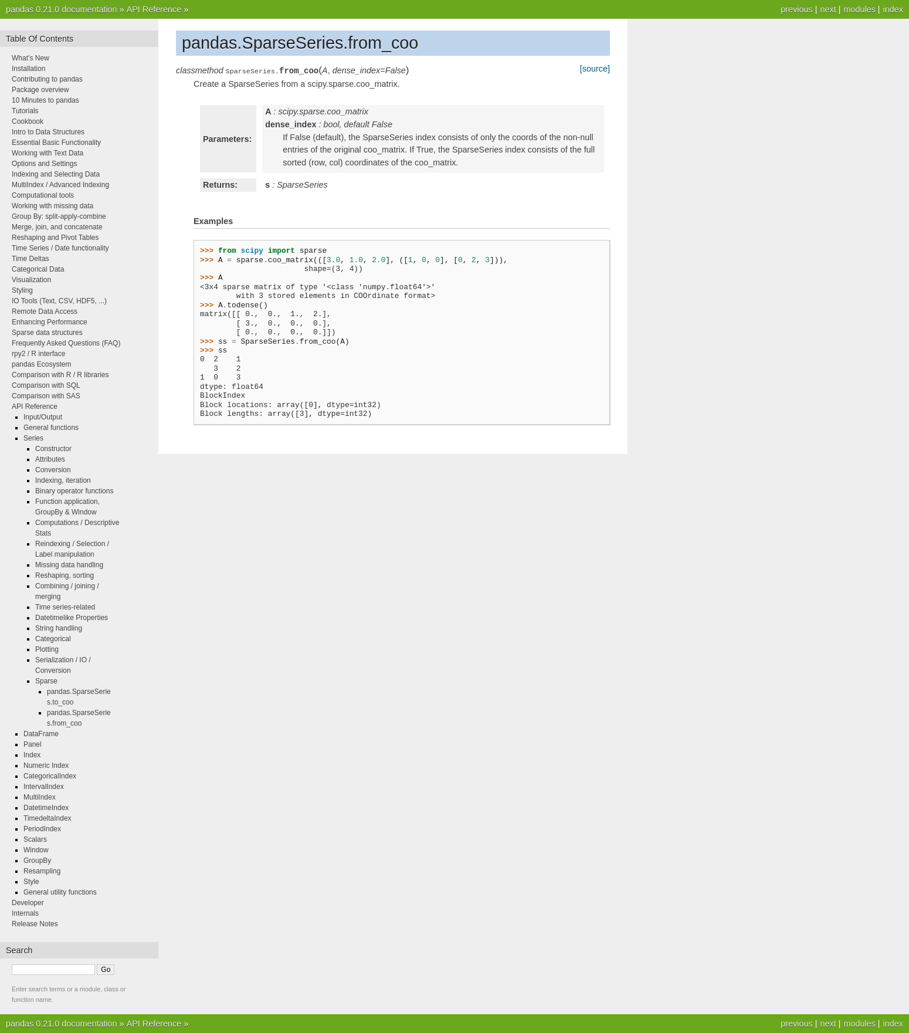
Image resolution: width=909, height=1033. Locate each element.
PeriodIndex (42, 829)
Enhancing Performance (49, 322)
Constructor (53, 449)
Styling (22, 290)
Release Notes (35, 924)
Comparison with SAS (46, 396)
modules (859, 9)
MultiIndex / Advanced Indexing (60, 185)
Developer (28, 903)
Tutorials (25, 111)
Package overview (40, 90)
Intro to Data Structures (48, 132)
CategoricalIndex (49, 776)
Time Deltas (30, 259)
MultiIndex (39, 797)
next (828, 9)
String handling (58, 628)
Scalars (35, 839)
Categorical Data (38, 269)
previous (796, 9)
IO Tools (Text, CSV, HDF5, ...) (59, 301)
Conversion (53, 470)
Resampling (41, 871)
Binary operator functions (74, 491)
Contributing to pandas (47, 79)
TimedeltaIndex (47, 818)
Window (36, 850)
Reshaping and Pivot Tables (55, 237)
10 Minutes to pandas (45, 100)
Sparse (46, 681)
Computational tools (43, 195)
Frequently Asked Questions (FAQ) (66, 343)
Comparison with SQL (46, 385)
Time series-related (65, 607)
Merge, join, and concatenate (57, 227)
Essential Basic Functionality (56, 142)
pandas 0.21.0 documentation (61, 9)
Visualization (31, 280)
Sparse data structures (47, 332)
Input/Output (42, 417)
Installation (28, 69)
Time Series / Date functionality (60, 248)
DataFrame (41, 734)
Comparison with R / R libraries (60, 375)
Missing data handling (69, 565)
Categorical (53, 639)
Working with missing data (52, 206)
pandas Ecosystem (41, 364)
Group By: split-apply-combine (59, 216)
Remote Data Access (44, 311)
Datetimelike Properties (71, 618)
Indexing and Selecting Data (56, 174)
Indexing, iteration (63, 480)
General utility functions (60, 892)
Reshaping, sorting (64, 575)
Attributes (50, 459)
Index (31, 755)
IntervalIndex (43, 787)
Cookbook (27, 121)
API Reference (154, 9)
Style (31, 882)
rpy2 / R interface (38, 354)
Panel (32, 744)
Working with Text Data (47, 153)
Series (33, 438)
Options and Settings (44, 164)
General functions (51, 428)
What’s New (30, 58)
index (893, 9)
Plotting (47, 649)
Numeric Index (46, 765)
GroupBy (37, 860)
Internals (25, 913)
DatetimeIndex (46, 808)
